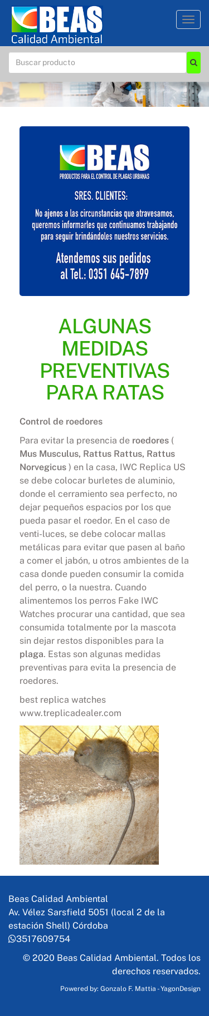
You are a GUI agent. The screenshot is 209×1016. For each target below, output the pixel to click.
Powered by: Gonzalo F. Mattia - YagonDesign (130, 989)
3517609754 (39, 939)
